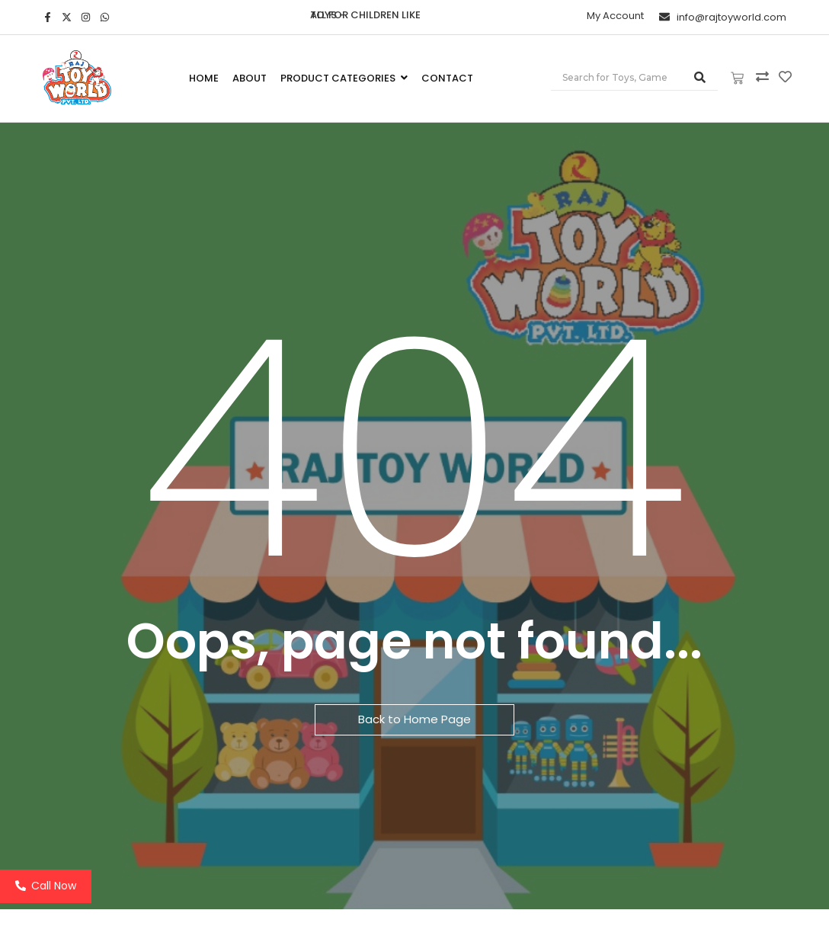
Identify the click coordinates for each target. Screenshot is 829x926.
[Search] (616, 78)
